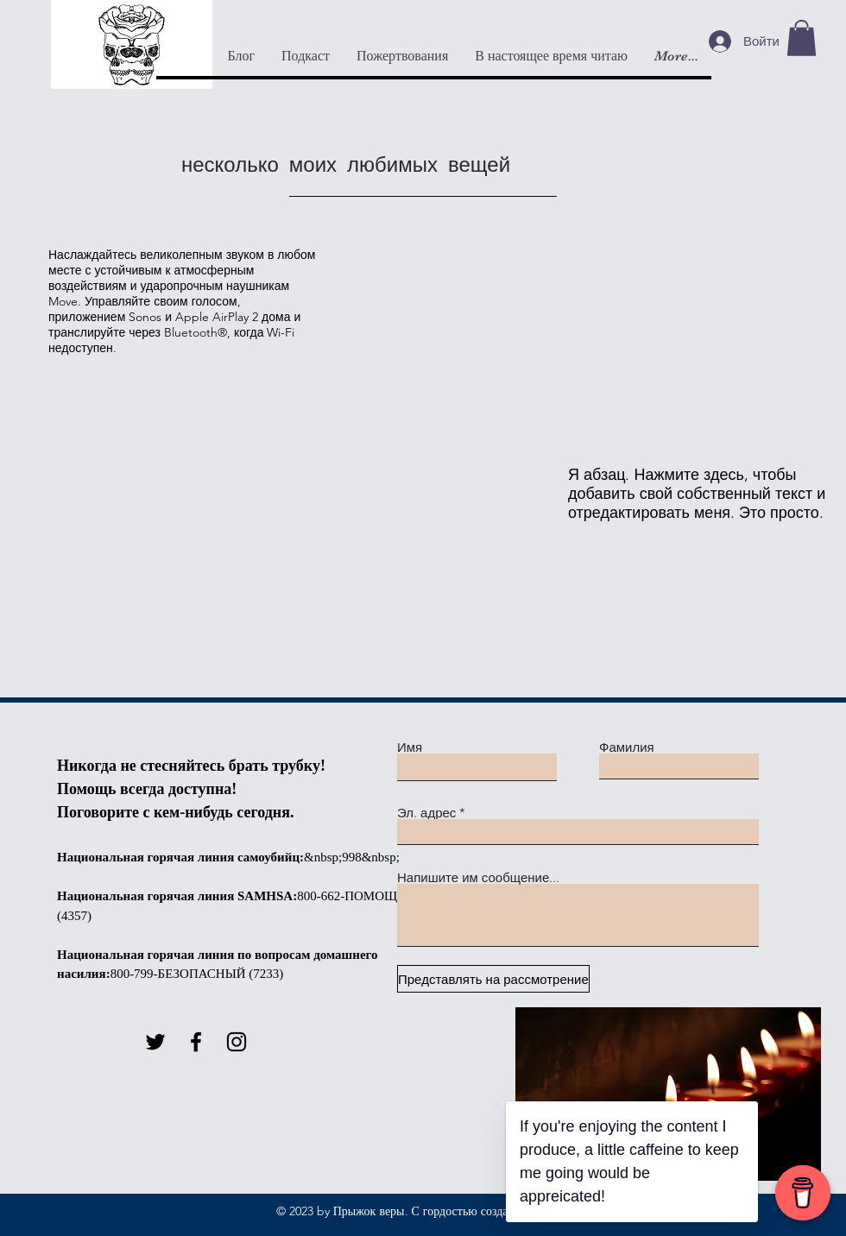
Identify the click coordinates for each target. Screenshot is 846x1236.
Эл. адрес (426, 812)
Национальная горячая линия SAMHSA (175, 896)
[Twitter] (155, 1042)
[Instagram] (236, 1042)
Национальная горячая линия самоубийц (178, 857)
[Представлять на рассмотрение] (493, 979)
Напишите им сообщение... (478, 877)
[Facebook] (196, 1042)
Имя (409, 747)
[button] (801, 38)
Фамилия (626, 747)
